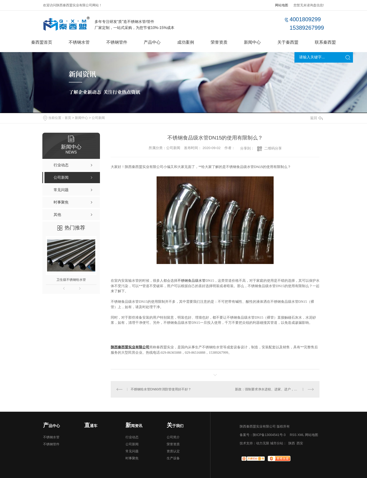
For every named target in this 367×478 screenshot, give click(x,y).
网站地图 (281, 5)
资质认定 (173, 451)
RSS (293, 435)
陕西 (291, 443)
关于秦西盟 (287, 42)
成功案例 (185, 42)
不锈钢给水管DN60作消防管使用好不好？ (161, 389)
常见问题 (132, 451)
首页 (68, 118)
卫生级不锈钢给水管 (71, 280)
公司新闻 (98, 118)
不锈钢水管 (79, 42)
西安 (300, 443)
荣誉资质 (219, 42)
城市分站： (278, 443)
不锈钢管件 (116, 42)
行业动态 (132, 437)
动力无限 (262, 443)
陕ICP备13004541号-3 (269, 435)
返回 (316, 118)
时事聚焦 (132, 458)
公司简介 (173, 437)
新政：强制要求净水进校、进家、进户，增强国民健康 (274, 389)
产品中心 (152, 42)
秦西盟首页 (41, 42)
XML (300, 435)
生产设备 (173, 458)
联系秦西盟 (325, 42)
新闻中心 (252, 42)
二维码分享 (273, 148)
